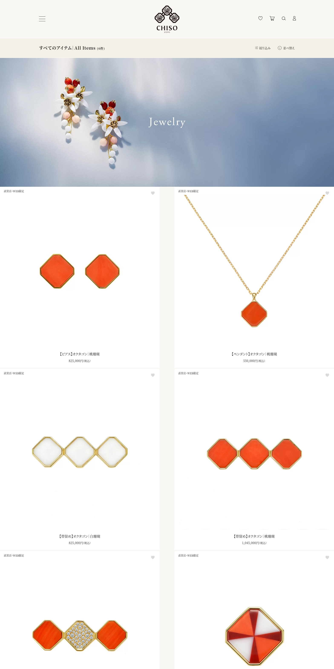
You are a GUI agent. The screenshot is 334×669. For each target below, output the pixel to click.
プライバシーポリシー (99, 638)
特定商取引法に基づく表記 (103, 647)
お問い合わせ (48, 656)
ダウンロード (180, 554)
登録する (202, 639)
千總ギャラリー (156, 656)
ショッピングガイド (50, 638)
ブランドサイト (155, 638)
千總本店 (152, 647)
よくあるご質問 (48, 647)
